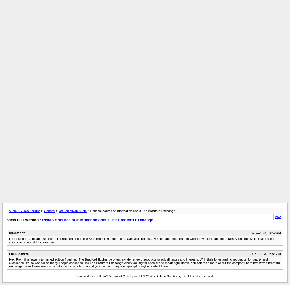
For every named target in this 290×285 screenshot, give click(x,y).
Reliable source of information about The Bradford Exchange (97, 220)
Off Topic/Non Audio (73, 211)
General (49, 211)
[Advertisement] (145, 15)
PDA (278, 217)
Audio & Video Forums (24, 211)
